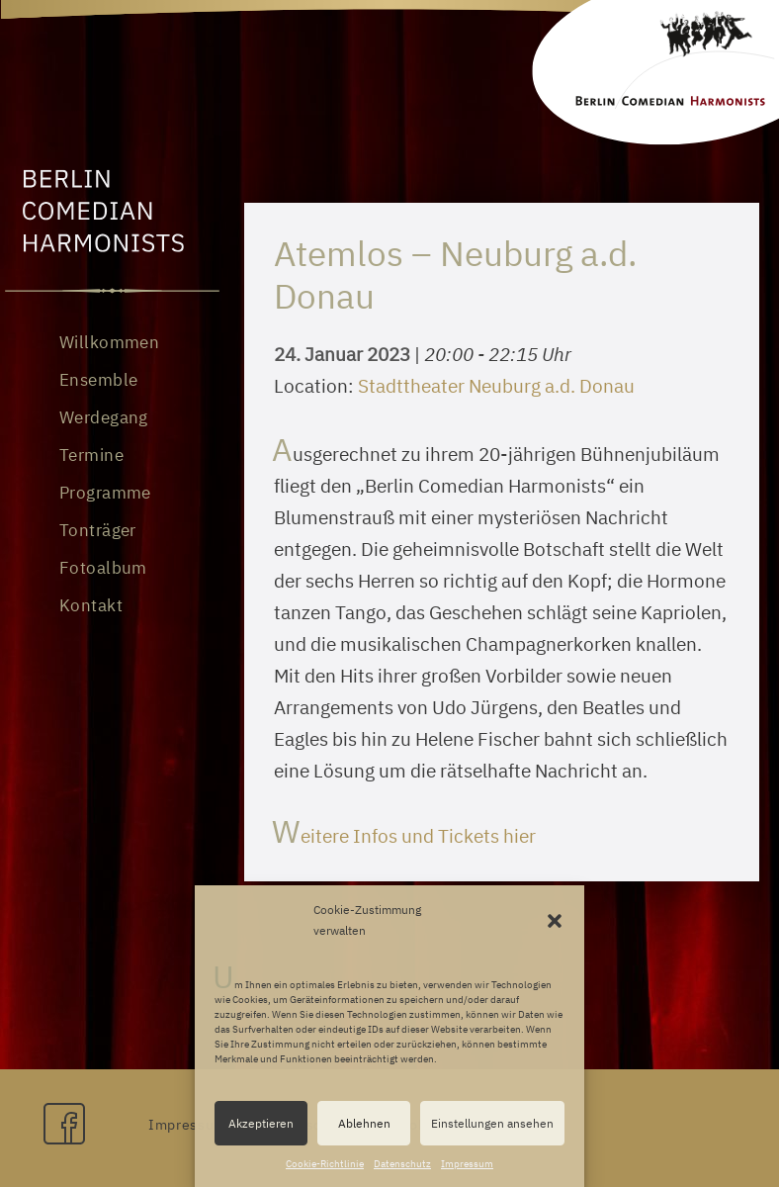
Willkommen (109, 342)
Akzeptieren (261, 1123)
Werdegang (103, 417)
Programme (105, 492)
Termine (91, 455)
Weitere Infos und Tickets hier (405, 836)
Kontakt (91, 605)
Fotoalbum (103, 568)
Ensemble (98, 380)
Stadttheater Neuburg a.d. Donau (496, 386)
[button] (554, 921)
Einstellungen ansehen (492, 1123)
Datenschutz (402, 1163)
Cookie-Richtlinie (325, 1163)
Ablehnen (364, 1123)
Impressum (467, 1163)
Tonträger (97, 530)
